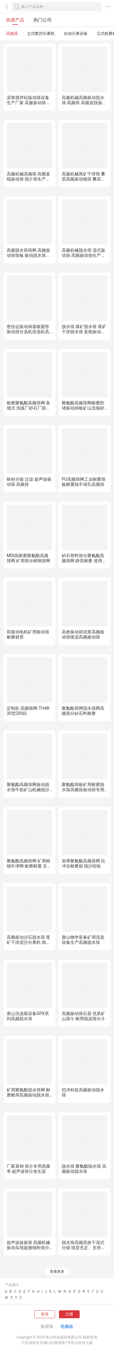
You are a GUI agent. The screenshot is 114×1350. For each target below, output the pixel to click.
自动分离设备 (76, 33)
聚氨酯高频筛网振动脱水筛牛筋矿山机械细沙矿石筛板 (28, 789)
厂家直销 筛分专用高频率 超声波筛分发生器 (28, 1169)
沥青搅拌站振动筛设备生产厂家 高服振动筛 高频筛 (29, 102)
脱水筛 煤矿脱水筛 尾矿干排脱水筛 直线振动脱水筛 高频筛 (84, 331)
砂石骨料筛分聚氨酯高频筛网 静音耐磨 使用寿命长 (84, 560)
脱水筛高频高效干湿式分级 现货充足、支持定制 (83, 1247)
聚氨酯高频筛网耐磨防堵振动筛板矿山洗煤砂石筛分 (83, 408)
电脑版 (66, 1326)
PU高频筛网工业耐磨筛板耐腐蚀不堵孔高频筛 (83, 482)
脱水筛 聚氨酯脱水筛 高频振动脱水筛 (84, 1169)
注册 (69, 1314)
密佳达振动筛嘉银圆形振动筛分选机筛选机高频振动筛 (28, 331)
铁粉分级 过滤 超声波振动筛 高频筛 (29, 482)
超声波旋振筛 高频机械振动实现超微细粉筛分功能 (28, 1247)
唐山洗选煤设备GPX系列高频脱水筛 (28, 1016)
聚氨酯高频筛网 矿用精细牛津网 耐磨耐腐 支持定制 (29, 866)
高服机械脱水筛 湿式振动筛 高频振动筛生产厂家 (83, 255)
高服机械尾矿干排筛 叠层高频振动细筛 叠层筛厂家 (83, 179)
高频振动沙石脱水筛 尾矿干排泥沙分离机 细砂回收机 (28, 942)
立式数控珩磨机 (41, 33)
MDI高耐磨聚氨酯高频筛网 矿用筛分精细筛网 (28, 558)
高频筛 (12, 33)
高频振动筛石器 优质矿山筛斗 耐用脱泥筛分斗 (83, 1016)
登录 (45, 1314)
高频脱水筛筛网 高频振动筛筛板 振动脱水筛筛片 (28, 255)
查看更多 (57, 1271)
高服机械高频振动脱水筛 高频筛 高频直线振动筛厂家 (84, 102)
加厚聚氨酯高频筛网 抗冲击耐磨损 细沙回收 (83, 863)
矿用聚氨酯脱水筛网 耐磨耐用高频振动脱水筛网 (28, 1095)
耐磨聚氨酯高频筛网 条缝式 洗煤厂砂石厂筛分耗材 (28, 408)
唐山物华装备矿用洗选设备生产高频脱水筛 (83, 940)
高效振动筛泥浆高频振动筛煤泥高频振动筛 (83, 634)
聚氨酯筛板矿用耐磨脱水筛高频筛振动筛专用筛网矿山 (83, 789)
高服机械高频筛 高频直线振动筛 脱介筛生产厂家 (28, 179)
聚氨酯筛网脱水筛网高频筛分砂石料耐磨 (83, 711)
